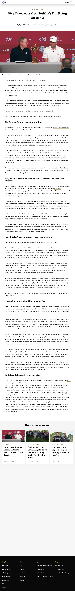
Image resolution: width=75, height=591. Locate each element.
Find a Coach (6, 565)
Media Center (24, 573)
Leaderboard (6, 580)
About (22, 569)
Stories (4, 584)
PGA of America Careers (45, 577)
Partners (22, 577)
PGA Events (6, 577)
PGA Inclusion (59, 569)
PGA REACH (59, 566)
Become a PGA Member (45, 565)
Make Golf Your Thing (62, 573)
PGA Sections (42, 573)
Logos (22, 580)
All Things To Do (7, 573)
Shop (4, 588)
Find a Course (6, 569)
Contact (22, 565)
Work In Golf (41, 569)
